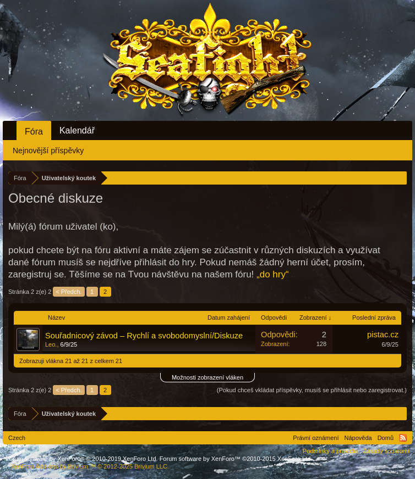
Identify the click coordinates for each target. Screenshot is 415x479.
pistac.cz (382, 334)
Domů (386, 438)
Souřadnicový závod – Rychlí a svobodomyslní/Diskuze (144, 335)
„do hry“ (272, 274)
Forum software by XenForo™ (236, 458)
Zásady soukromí (386, 451)
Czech (16, 438)
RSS (403, 438)
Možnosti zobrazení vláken (207, 377)
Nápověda (358, 438)
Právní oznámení (315, 438)
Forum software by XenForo (82, 458)
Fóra (34, 131)
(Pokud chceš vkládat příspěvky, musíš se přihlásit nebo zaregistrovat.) (312, 390)
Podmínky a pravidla (330, 451)
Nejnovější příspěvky (48, 150)
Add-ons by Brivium (90, 466)
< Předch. (68, 291)
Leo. (51, 344)
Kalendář (77, 130)
